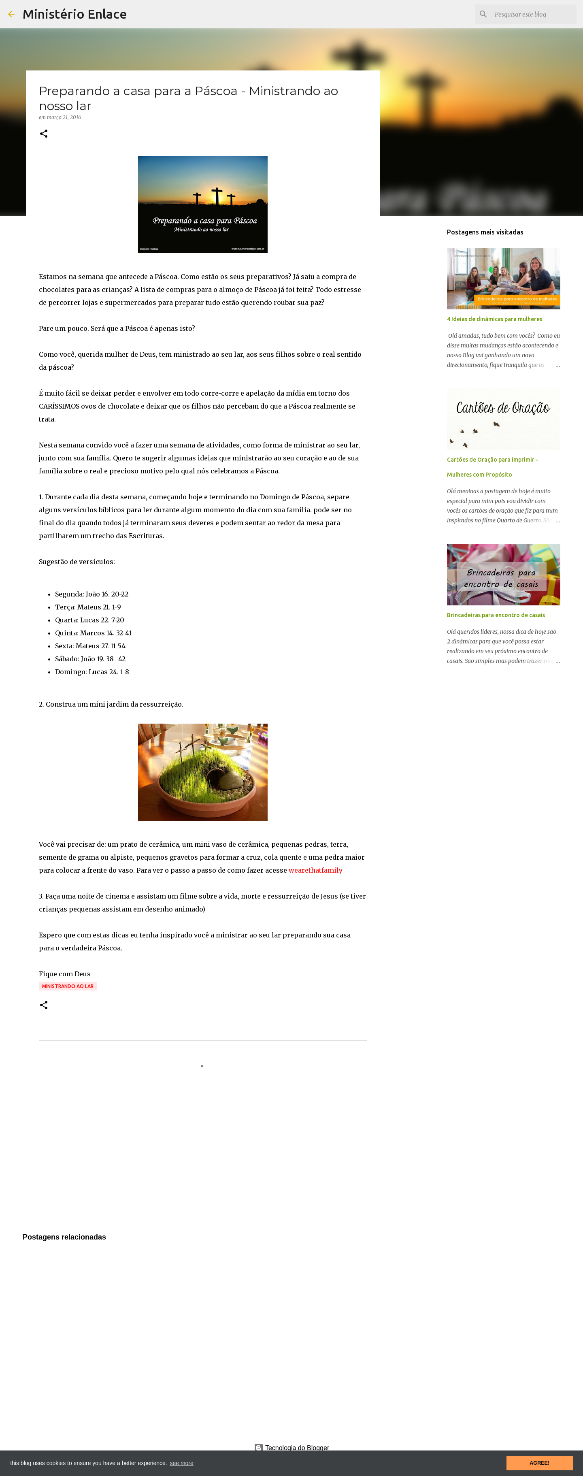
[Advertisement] (203, 1161)
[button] (44, 134)
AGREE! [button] (539, 1463)
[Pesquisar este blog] (534, 14)
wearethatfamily (316, 870)
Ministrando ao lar (68, 986)
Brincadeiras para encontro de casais (496, 615)
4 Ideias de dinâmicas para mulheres (494, 319)
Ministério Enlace (75, 13)
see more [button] (181, 1463)
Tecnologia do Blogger (292, 1447)
